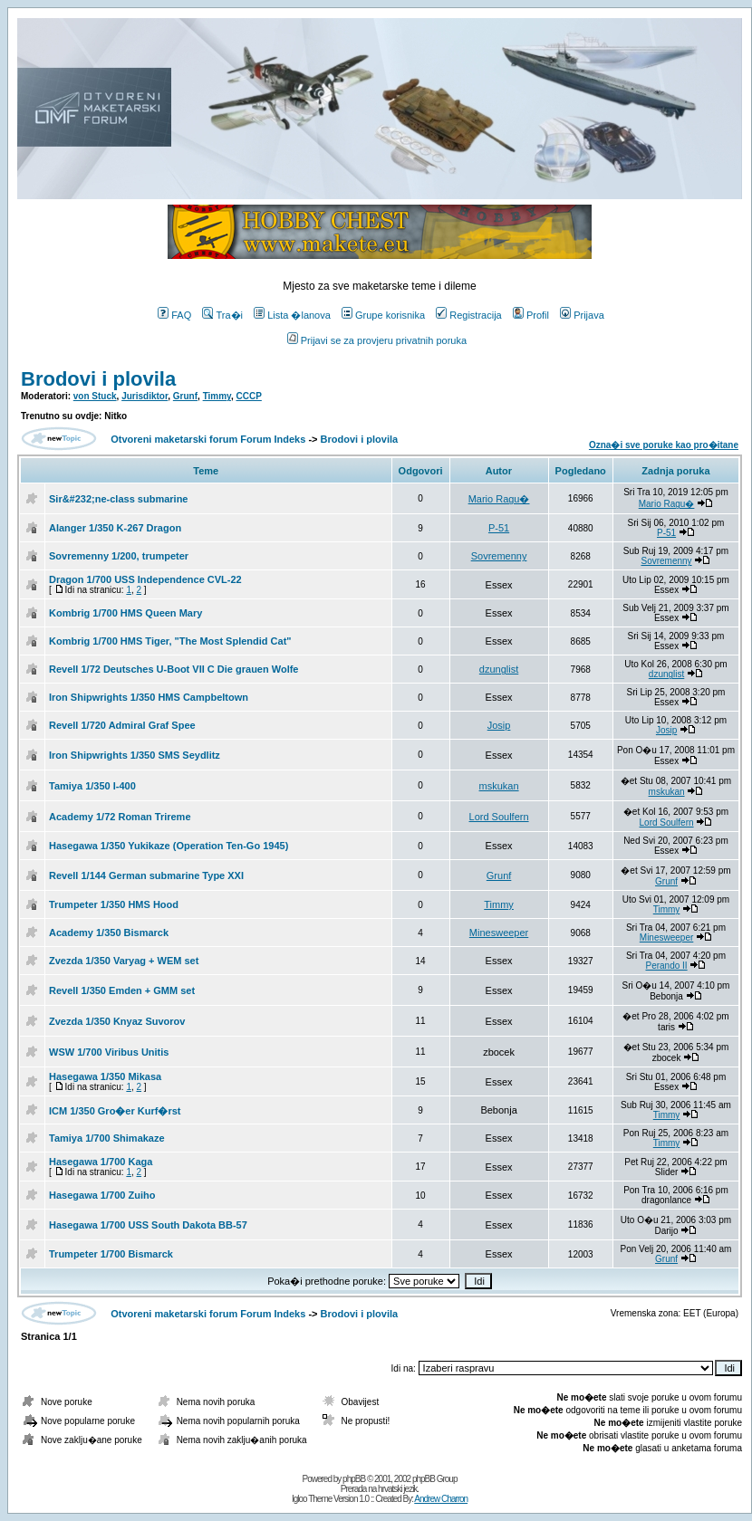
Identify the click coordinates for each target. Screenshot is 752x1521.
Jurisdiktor (144, 396)
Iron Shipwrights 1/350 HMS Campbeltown (148, 697)
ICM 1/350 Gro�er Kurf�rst (114, 1110)
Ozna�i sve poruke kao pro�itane (663, 445)
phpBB (353, 1479)
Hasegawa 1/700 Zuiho (102, 1195)
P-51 (498, 527)
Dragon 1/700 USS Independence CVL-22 (145, 579)
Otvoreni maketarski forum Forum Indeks (208, 439)
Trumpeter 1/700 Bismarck (111, 1253)
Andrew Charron (441, 1499)
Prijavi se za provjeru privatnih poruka (377, 340)
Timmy (217, 396)
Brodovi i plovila (98, 379)
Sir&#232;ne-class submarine (118, 498)
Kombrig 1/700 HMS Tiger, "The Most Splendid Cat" (170, 641)
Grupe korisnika (383, 315)
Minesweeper (498, 932)
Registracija (468, 315)
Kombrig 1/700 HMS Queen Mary (125, 612)
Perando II (666, 966)
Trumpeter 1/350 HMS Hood (113, 904)
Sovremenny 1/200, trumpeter (118, 555)
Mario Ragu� (499, 498)
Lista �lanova (292, 315)
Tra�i (222, 315)
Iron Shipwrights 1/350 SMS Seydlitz (134, 755)
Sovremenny (499, 555)
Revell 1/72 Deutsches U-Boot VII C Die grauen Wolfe (173, 669)
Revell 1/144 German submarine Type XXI (146, 875)
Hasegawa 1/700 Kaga (100, 1161)
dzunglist (498, 669)
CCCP (249, 396)
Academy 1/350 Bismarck (109, 932)
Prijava (582, 315)
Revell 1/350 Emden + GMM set (122, 990)
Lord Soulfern (499, 816)
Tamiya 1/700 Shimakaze (107, 1138)
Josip (499, 725)
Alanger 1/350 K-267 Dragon (115, 527)
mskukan (499, 785)
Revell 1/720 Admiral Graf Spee (122, 725)
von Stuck (95, 396)
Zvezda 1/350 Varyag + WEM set (123, 960)
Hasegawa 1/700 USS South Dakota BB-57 (148, 1225)
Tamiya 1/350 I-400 (92, 785)
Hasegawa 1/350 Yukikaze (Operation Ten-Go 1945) (168, 845)
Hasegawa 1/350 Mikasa (105, 1076)
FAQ (174, 315)
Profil (531, 315)
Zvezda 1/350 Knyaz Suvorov (117, 1021)
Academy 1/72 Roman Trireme (120, 816)
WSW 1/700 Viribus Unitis (109, 1052)
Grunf (185, 396)
